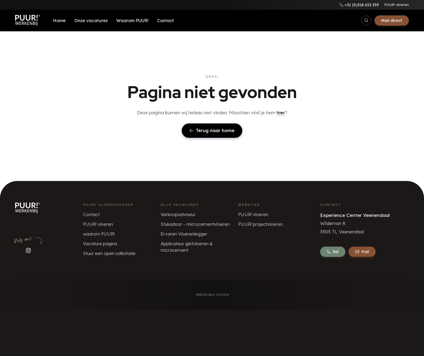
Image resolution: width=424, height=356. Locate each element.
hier (281, 112)
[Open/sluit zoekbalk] (366, 20)
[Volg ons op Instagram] (28, 250)
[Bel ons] (359, 5)
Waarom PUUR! (132, 20)
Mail (362, 251)
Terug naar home (212, 130)
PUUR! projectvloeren (260, 224)
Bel (333, 251)
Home (59, 20)
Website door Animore (212, 295)
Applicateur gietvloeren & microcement (187, 247)
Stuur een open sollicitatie (109, 253)
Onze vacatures (91, 20)
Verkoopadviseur (178, 214)
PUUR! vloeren (396, 4)
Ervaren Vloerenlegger (184, 234)
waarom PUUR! (99, 234)
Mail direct (391, 20)
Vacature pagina (100, 243)
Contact (165, 20)
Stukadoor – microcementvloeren (195, 224)
